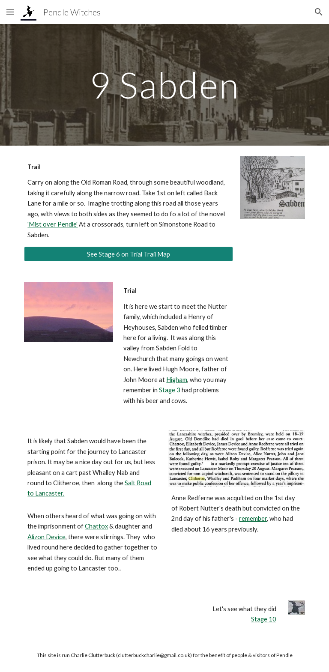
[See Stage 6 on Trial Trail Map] (128, 254)
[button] (10, 12)
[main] (164, 84)
